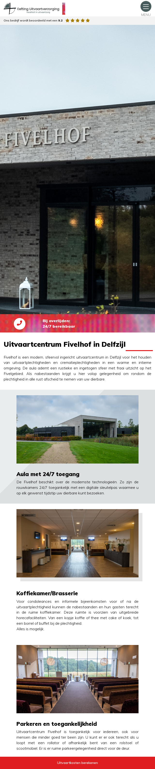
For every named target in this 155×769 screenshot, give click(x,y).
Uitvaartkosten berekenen (77, 763)
